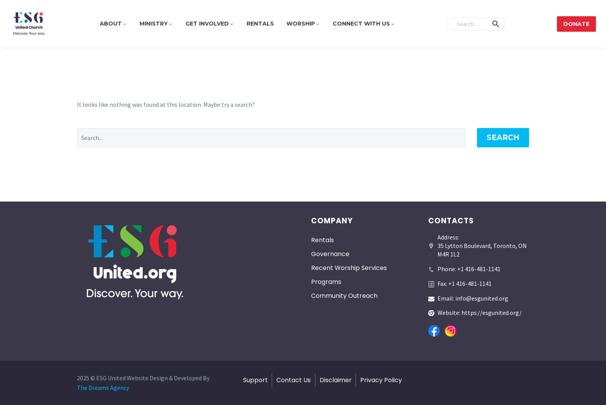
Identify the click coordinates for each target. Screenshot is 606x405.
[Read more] (464, 266)
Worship (303, 23)
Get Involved (210, 23)
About (113, 23)
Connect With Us (364, 23)
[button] (495, 24)
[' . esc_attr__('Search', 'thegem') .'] (271, 137)
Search (503, 137)
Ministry (156, 23)
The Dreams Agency (103, 387)
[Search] (476, 24)
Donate (576, 24)
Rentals (260, 23)
